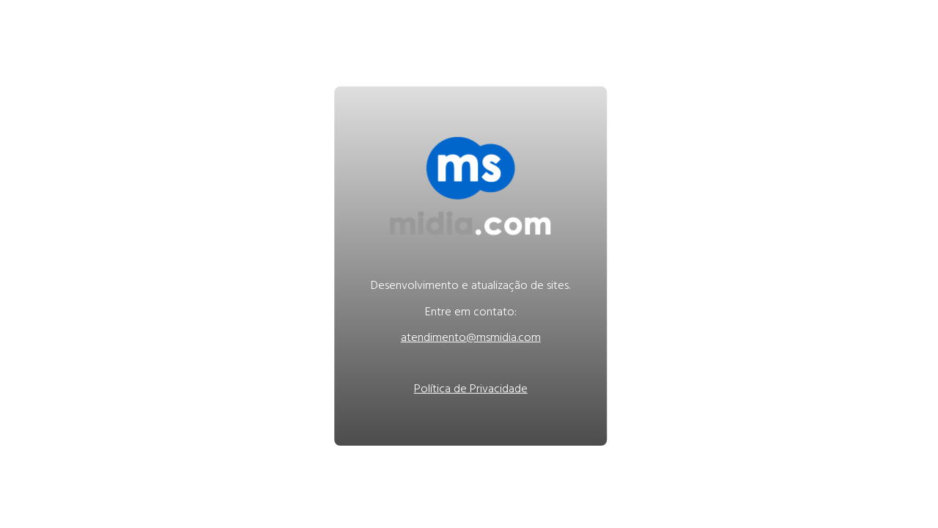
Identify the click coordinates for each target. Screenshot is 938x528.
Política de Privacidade (471, 390)
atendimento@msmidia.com (471, 339)
